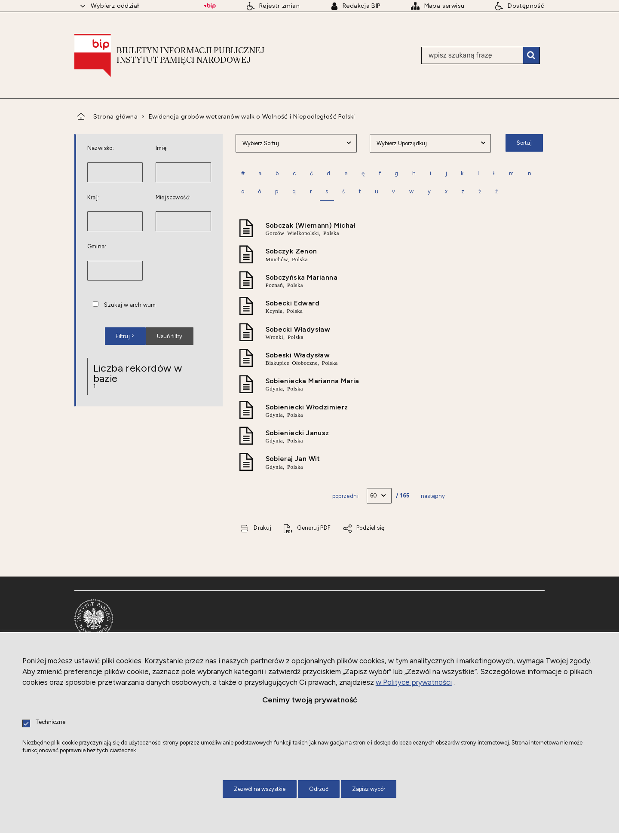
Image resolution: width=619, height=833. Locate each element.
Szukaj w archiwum (130, 305)
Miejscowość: (173, 198)
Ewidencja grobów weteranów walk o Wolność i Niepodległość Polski (252, 116)
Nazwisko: (100, 148)
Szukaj (531, 55)
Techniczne (50, 722)
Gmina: (96, 247)
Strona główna (115, 116)
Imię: (162, 148)
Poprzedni (345, 496)
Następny (433, 496)
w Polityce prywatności (414, 682)
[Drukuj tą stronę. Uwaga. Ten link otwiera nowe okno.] (256, 528)
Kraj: (93, 198)
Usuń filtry (164, 333)
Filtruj (123, 336)
